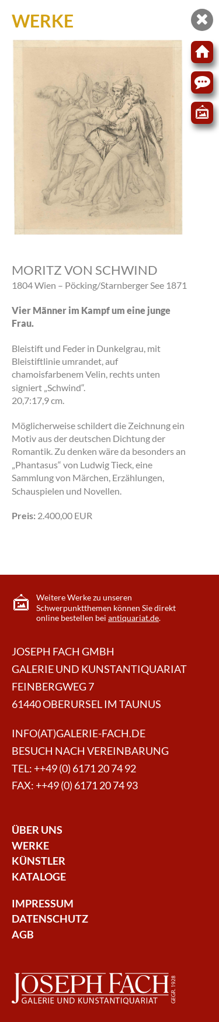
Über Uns (37, 830)
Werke (30, 846)
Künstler (38, 861)
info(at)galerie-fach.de (78, 733)
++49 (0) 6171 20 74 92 (85, 768)
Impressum (43, 903)
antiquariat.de (133, 618)
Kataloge (39, 877)
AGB (23, 934)
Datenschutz (50, 919)
